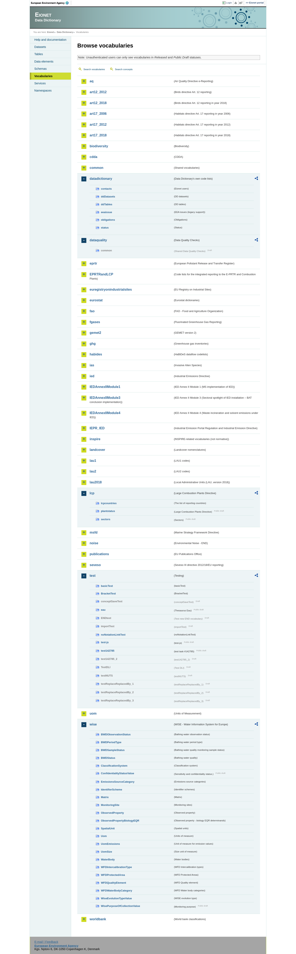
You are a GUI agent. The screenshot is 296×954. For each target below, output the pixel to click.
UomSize (106, 851)
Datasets (40, 47)
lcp (92, 493)
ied (92, 376)
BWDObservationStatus (116, 734)
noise (94, 543)
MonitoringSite (110, 805)
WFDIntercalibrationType (116, 867)
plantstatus (108, 511)
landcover (97, 449)
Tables (38, 54)
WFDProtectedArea (113, 874)
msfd (93, 532)
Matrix (105, 797)
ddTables (106, 204)
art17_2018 (98, 135)
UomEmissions (110, 843)
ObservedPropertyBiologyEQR (120, 820)
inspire (95, 439)
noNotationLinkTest (113, 634)
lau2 (93, 471)
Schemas (40, 68)
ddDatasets (108, 196)
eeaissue (106, 212)
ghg (93, 343)
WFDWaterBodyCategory (116, 890)
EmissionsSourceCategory (117, 781)
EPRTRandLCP (101, 274)
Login (229, 2)
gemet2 (95, 332)
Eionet (50, 32)
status (105, 227)
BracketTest (108, 593)
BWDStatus (108, 757)
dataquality (98, 240)
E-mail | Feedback (46, 942)
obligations (108, 219)
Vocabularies (43, 76)
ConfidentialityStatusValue (117, 773)
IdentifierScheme (111, 789)
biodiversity (99, 146)
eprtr (93, 263)
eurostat (96, 300)
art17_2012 (98, 124)
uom (93, 713)
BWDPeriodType (111, 742)
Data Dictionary (65, 32)
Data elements (43, 61)
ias (92, 365)
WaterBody (108, 859)
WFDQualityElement (113, 882)
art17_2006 (98, 113)
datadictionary (101, 178)
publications (99, 554)
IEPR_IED (97, 428)
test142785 (107, 650)
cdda (93, 157)
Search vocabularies (94, 69)
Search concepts (124, 69)
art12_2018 (98, 103)
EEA (51, 3)
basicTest (107, 585)
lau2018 (96, 482)
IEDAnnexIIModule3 (105, 397)
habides (96, 354)
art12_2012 (98, 92)
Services (40, 83)
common (96, 167)
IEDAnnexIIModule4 (105, 413)
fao (92, 311)
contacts (106, 188)
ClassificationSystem (114, 765)
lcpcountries (109, 503)
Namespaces (43, 90)
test (92, 575)
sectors (105, 519)
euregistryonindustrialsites (111, 289)
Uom (104, 836)
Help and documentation (50, 39)
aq (92, 81)
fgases (95, 322)
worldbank (98, 919)
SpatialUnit (108, 828)
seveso (95, 565)
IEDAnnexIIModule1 (105, 387)
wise (93, 724)
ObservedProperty (112, 812)
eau (103, 609)
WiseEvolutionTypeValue (116, 898)
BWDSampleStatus (113, 750)
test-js (105, 642)
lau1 (93, 460)
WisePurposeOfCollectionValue (120, 906)
